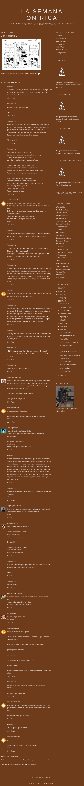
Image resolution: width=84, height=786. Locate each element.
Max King (10, 523)
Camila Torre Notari (62, 210)
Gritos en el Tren (61, 235)
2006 (60, 301)
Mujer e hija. (64, 339)
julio (61, 320)
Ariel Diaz (59, 36)
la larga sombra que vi (67, 336)
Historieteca (60, 244)
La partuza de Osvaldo (64, 252)
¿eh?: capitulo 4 (65, 361)
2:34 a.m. (11, 359)
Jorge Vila (10, 613)
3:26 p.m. (11, 517)
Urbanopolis (60, 275)
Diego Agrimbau (12, 506)
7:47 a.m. (11, 719)
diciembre (63, 304)
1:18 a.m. (11, 259)
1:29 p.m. (11, 731)
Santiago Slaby (61, 53)
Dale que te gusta (62, 215)
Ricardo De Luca (13, 593)
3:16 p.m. (11, 500)
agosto (62, 317)
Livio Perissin (60, 44)
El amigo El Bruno (62, 227)
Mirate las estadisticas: (42, 783)
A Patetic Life (60, 207)
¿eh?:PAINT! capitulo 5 (68, 352)
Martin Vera (60, 47)
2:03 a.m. (11, 324)
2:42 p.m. (11, 450)
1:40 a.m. (11, 299)
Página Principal (28, 760)
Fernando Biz (60, 230)
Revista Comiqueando (63, 269)
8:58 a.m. (11, 402)
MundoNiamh (11, 200)
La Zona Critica (61, 258)
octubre (63, 310)
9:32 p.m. (11, 608)
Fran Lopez (11, 428)
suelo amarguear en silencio (70, 355)
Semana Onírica (12, 377)
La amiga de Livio (62, 249)
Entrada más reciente (9, 760)
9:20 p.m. (11, 588)
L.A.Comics (60, 246)
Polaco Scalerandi (62, 266)
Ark (8, 290)
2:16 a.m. (11, 342)
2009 (60, 291)
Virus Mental (60, 278)
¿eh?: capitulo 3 (65, 371)
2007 (60, 298)
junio (62, 323)
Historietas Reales (62, 241)
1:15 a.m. (11, 239)
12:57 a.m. (11, 116)
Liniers (58, 261)
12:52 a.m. (11, 98)
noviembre (64, 307)
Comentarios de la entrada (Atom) (23, 764)
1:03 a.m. (11, 224)
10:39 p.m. (11, 676)
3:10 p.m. (11, 483)
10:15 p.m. (11, 623)
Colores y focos (61, 213)
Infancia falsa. (64, 358)
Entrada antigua (46, 760)
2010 (60, 288)
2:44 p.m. (11, 751)
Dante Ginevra (61, 218)
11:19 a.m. (11, 422)
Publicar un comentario (9, 756)
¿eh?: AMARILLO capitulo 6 (69, 342)
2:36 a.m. (11, 372)
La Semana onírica (42, 14)
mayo (62, 326)
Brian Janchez (12, 408)
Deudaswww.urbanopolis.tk (69, 365)
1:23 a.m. (11, 285)
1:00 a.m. (11, 194)
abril (61, 330)
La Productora (61, 255)
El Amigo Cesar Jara (63, 224)
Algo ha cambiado (66, 345)
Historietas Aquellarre (63, 238)
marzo (62, 375)
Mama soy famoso (62, 263)
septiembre (64, 313)
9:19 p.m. (11, 576)
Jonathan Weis (61, 41)
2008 (60, 294)
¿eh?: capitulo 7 (65, 332)
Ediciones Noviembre (63, 221)
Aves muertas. (65, 368)
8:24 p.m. (11, 556)
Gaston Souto (60, 232)
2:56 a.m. (11, 696)
